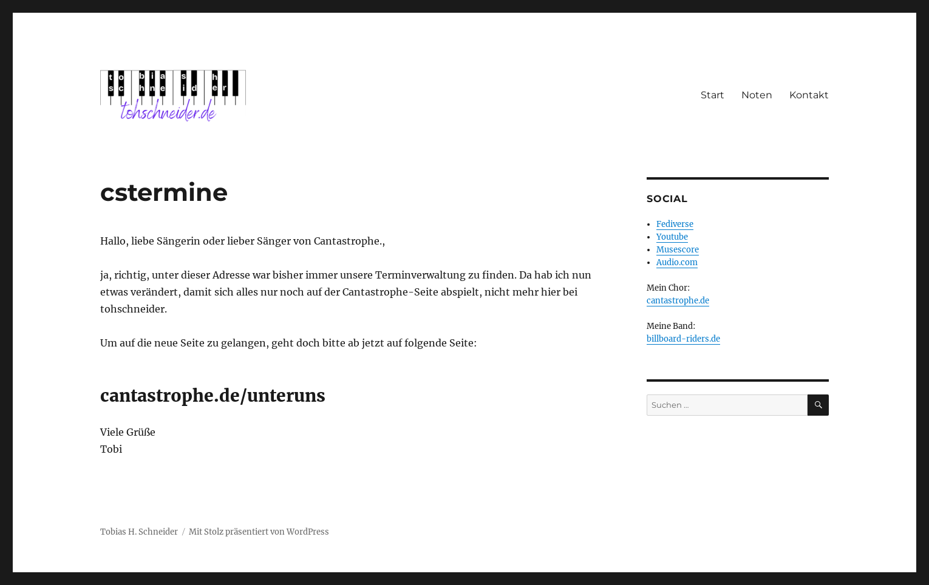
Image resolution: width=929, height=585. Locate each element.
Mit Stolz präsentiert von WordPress (259, 532)
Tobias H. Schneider (139, 532)
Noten (756, 95)
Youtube (672, 237)
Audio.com (677, 262)
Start (712, 95)
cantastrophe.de (678, 301)
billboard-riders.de (683, 339)
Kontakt (809, 95)
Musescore (677, 250)
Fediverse (674, 224)
